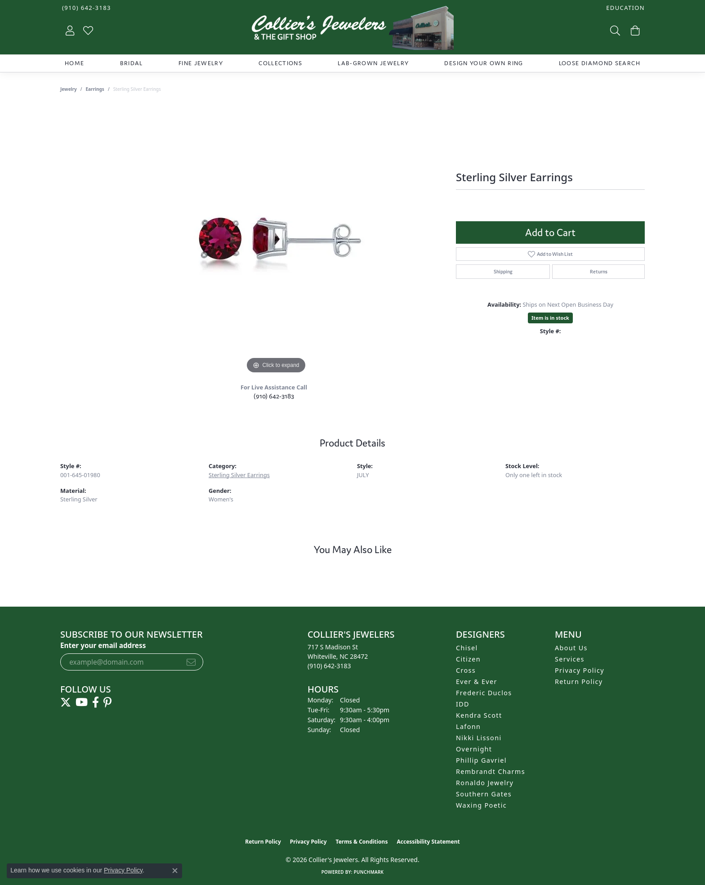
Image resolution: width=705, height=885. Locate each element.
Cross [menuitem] (466, 670)
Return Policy (579, 681)
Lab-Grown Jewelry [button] (373, 63)
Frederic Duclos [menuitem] (484, 692)
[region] (276, 241)
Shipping (503, 271)
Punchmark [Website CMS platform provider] (369, 872)
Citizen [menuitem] (468, 659)
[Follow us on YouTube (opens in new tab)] (82, 702)
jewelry (68, 89)
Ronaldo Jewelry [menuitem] (484, 782)
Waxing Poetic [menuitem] (481, 805)
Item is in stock (550, 317)
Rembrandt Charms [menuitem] (490, 771)
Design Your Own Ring (483, 63)
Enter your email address (103, 645)
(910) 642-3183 (274, 396)
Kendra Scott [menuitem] (479, 715)
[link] (85, 8)
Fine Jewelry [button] (200, 63)
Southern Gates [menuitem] (484, 794)
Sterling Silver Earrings (239, 475)
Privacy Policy (579, 670)
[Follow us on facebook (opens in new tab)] (95, 702)
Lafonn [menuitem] (468, 726)
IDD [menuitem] (462, 704)
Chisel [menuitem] (467, 648)
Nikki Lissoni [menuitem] (479, 737)
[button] (624, 8)
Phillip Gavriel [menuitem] (481, 760)
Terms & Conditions (362, 841)
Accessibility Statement (428, 841)
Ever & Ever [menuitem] (476, 681)
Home (74, 63)
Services (570, 659)
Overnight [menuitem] (474, 749)
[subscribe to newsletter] (191, 662)
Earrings (95, 89)
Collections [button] (280, 63)
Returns (598, 271)
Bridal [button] (131, 63)
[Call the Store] (329, 666)
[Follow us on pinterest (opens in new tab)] (107, 702)
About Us (571, 648)
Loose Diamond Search (599, 63)
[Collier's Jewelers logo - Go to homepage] (352, 30)
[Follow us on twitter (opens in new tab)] (65, 702)
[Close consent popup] (175, 870)
